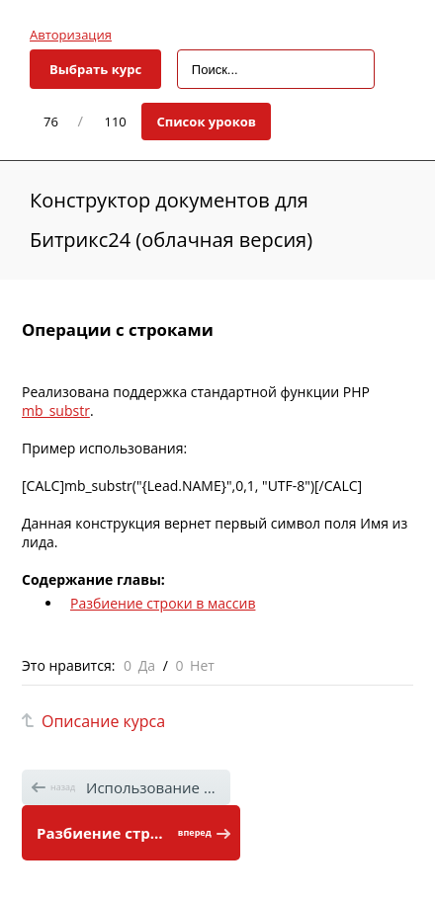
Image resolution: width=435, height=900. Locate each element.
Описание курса (103, 721)
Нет (202, 665)
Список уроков (206, 121)
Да (146, 665)
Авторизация (71, 34)
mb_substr (56, 410)
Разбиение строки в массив (162, 603)
